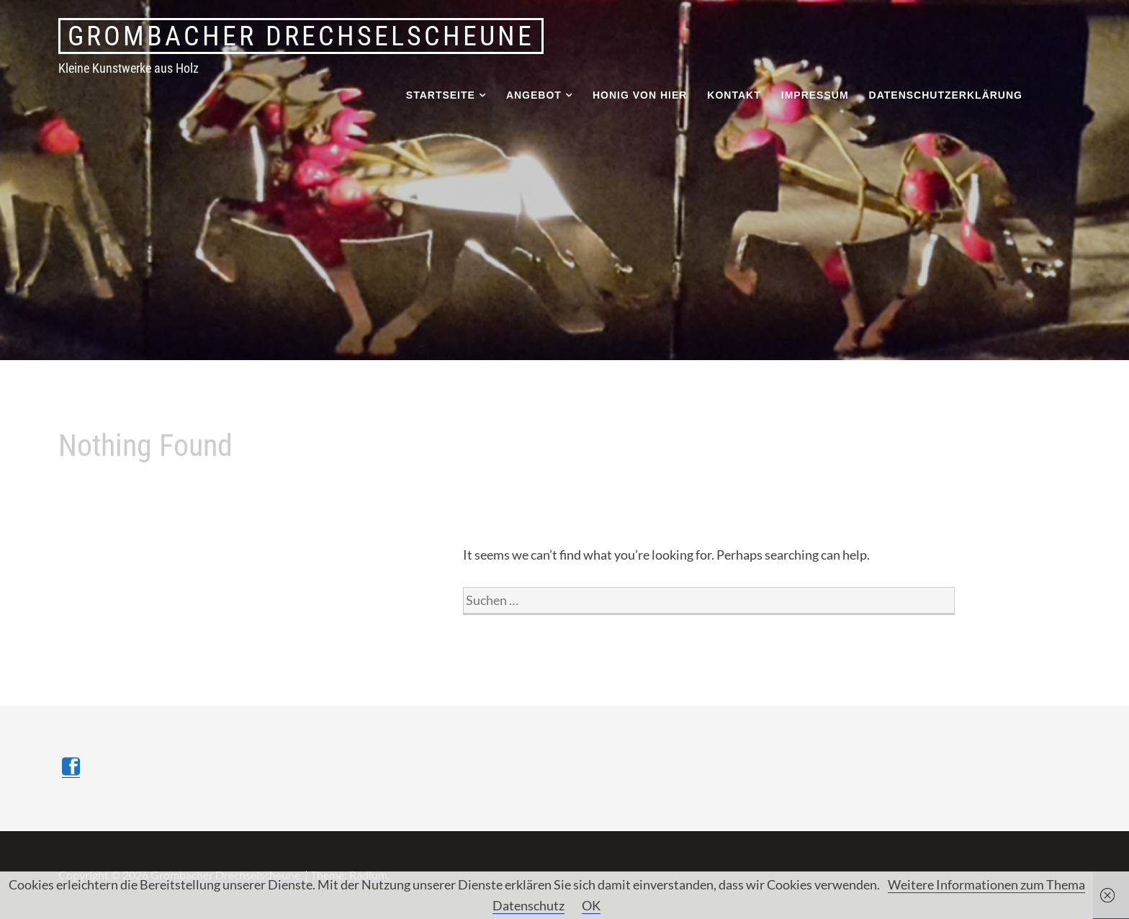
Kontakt (733, 95)
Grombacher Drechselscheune (301, 36)
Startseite (440, 95)
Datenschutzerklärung (945, 95)
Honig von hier (640, 95)
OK (591, 905)
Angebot (534, 95)
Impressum (815, 95)
